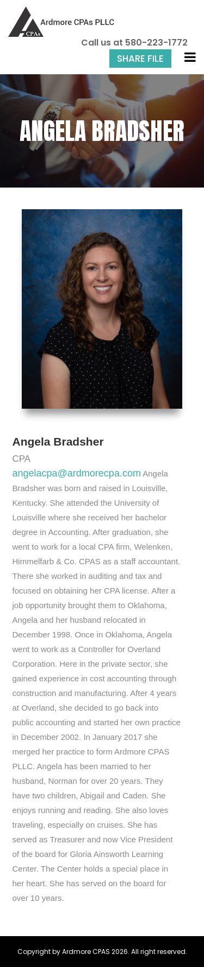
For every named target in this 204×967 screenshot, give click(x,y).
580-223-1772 (156, 42)
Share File (140, 58)
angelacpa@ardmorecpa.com (77, 473)
